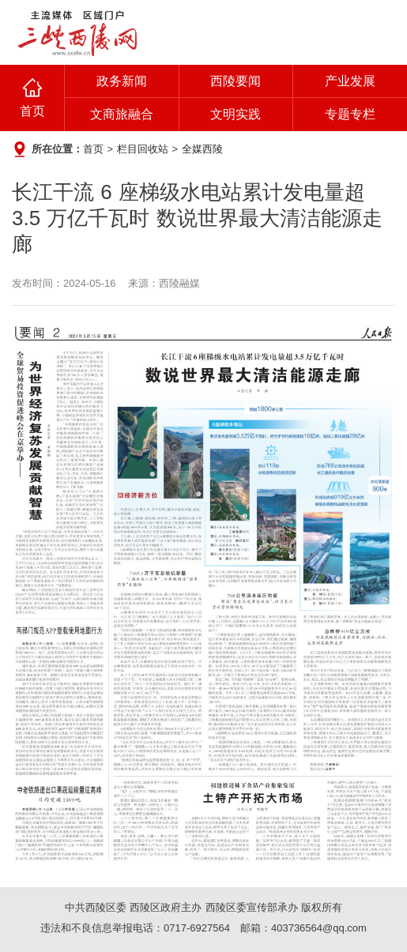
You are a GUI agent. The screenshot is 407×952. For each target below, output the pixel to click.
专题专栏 (350, 114)
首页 (32, 111)
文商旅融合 (121, 114)
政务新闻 (121, 81)
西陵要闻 (235, 81)
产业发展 (350, 81)
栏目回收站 (142, 149)
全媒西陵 (202, 149)
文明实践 (235, 114)
